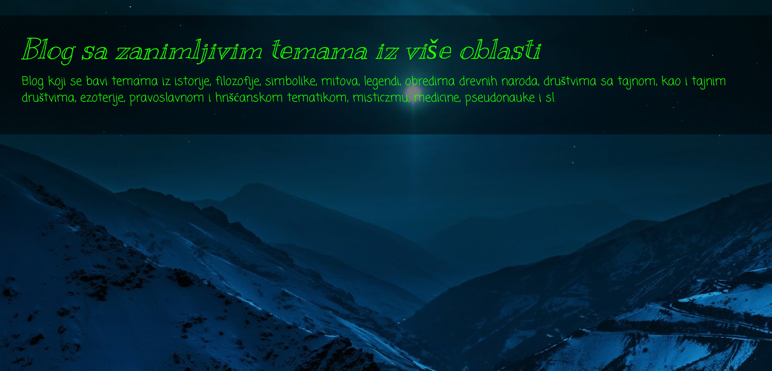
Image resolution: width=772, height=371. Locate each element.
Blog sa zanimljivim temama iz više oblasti (280, 49)
